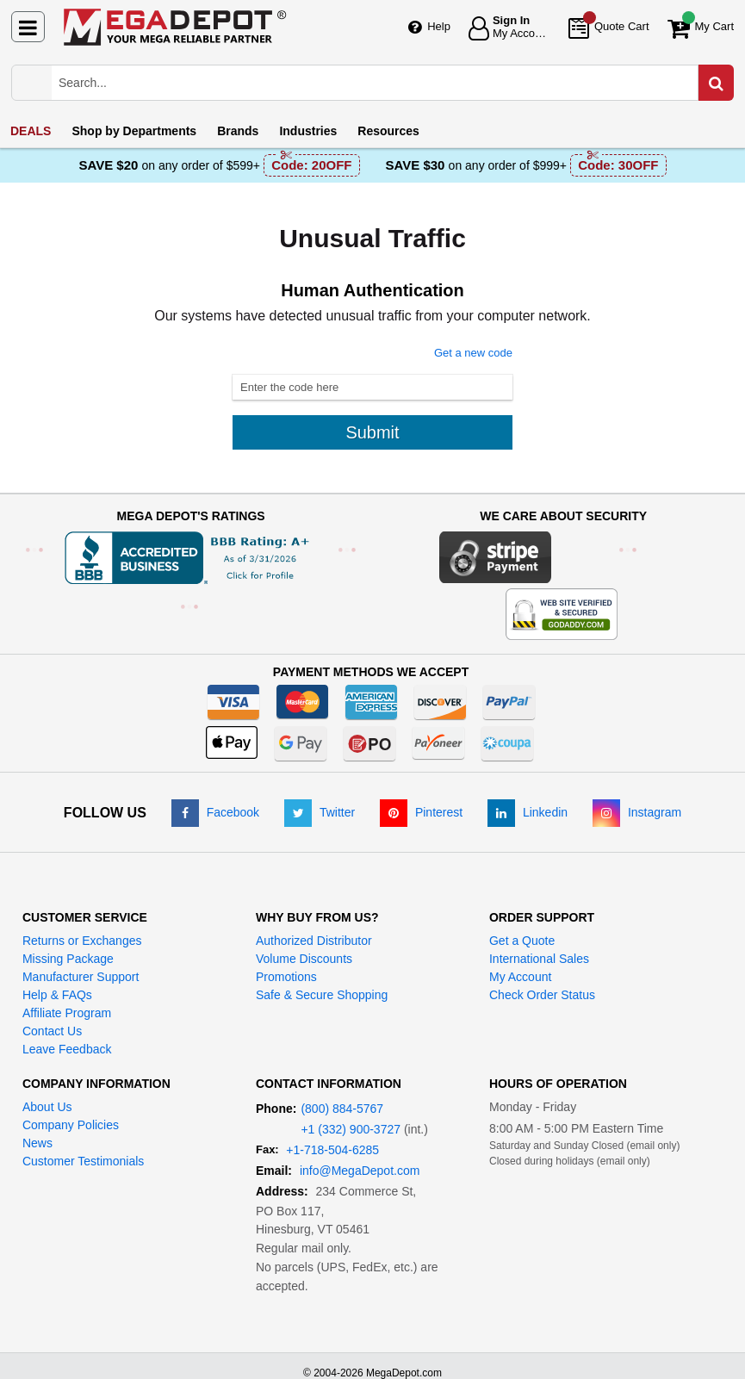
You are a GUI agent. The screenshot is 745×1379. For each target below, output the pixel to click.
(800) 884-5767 (342, 1108)
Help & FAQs (57, 995)
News (37, 1143)
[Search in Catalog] (716, 83)
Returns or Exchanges (82, 940)
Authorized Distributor (314, 940)
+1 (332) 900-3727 (350, 1129)
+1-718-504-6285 (332, 1150)
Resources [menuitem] (388, 131)
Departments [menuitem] (133, 131)
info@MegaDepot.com (360, 1170)
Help (438, 26)
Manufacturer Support (80, 977)
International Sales (539, 959)
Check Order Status (542, 995)
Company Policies (70, 1125)
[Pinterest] (421, 812)
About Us (47, 1107)
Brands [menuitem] (237, 131)
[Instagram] (637, 812)
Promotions (286, 977)
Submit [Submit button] (372, 432)
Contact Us (52, 1031)
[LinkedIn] (527, 812)
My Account (520, 977)
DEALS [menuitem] (30, 131)
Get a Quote (522, 940)
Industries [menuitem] (308, 131)
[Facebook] (215, 812)
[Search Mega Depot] (389, 82)
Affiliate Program (66, 1013)
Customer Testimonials (83, 1161)
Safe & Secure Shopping (322, 995)
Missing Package (68, 959)
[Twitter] (319, 812)
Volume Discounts (304, 959)
